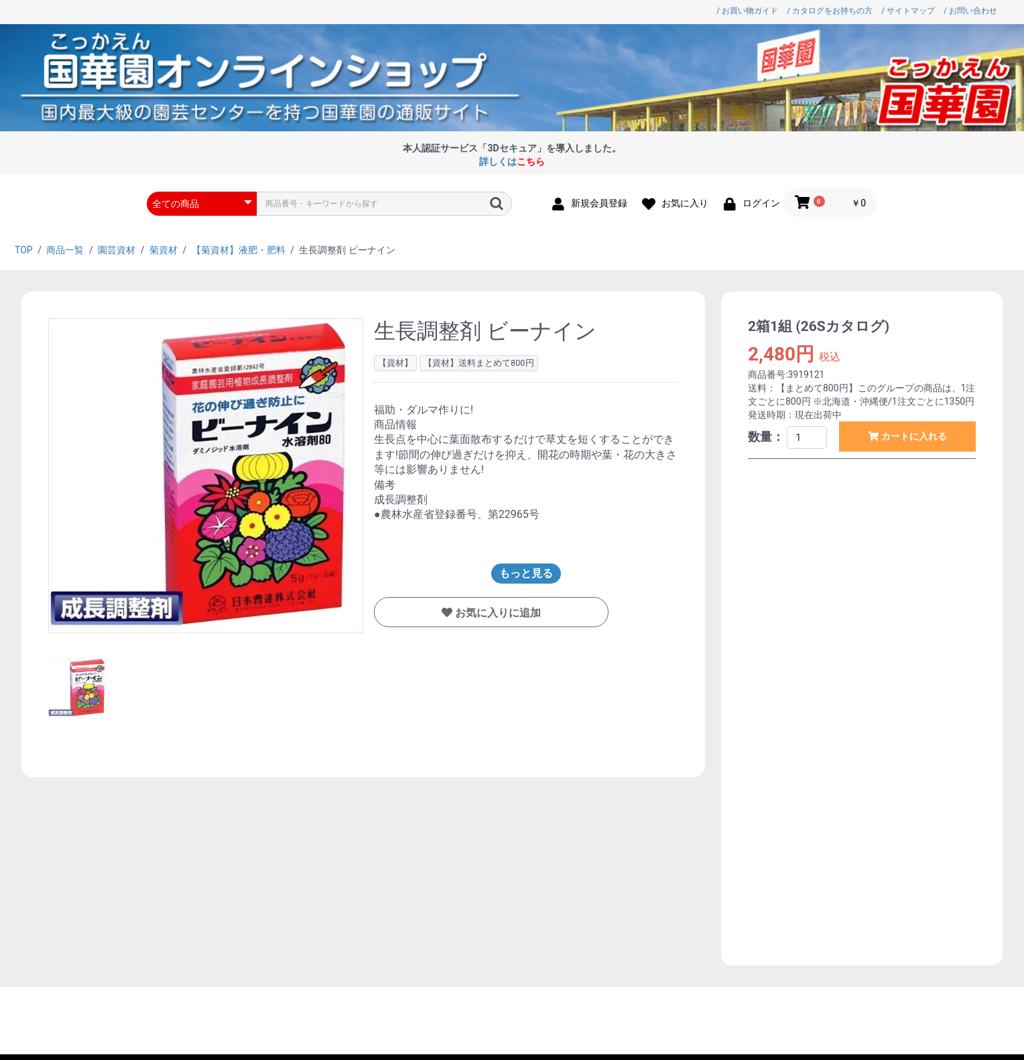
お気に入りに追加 (496, 612)
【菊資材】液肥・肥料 (238, 250)
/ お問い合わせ (970, 10)
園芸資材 (116, 250)
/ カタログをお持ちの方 (830, 10)
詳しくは (512, 161)
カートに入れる (912, 436)
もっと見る (526, 573)
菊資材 (163, 250)
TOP (24, 250)
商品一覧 (65, 250)
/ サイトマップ (908, 10)
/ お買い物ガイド (747, 10)
